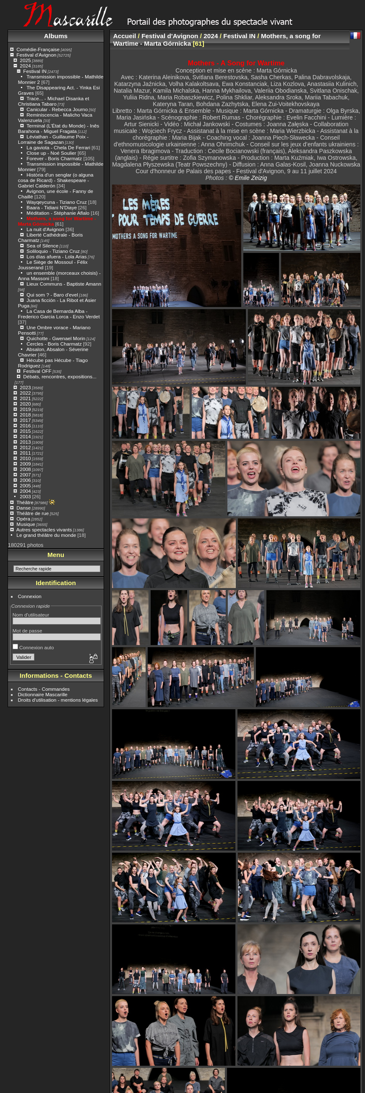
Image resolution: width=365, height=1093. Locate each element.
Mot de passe (27, 630)
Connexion (30, 596)
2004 (25, 491)
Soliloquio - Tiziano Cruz (53, 251)
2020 (25, 403)
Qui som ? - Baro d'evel (52, 294)
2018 (25, 414)
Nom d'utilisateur (31, 614)
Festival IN (35, 71)
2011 (25, 452)
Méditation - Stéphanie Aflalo (57, 213)
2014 (25, 436)
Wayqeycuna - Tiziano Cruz (56, 202)
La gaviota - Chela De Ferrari (58, 147)
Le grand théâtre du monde (46, 535)
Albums (56, 35)
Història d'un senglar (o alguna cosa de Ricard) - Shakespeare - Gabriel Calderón (56, 180)
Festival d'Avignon (36, 54)
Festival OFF (37, 371)
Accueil (124, 35)
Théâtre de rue (32, 513)
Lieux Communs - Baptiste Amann (63, 283)
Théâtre (25, 502)
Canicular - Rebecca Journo (57, 109)
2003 (25, 496)
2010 (25, 458)
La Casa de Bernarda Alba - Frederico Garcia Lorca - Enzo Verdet (59, 313)
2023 (25, 387)
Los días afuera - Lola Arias (56, 256)
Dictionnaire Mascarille (43, 694)
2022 (25, 393)
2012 (25, 447)
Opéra (23, 518)
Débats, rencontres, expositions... (59, 376)
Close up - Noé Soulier (51, 153)
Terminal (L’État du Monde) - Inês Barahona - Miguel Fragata (58, 128)
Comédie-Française (38, 49)
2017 (25, 420)
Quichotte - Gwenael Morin (55, 338)
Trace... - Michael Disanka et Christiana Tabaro (53, 101)
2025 (25, 60)
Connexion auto (33, 647)
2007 (25, 474)
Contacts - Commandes (44, 689)
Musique (25, 524)
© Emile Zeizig (248, 177)
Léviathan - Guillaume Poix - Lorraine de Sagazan (53, 139)
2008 (25, 469)
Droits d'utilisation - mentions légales (58, 700)
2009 (25, 463)
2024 (25, 65)
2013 (25, 442)
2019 (25, 409)
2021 (25, 398)
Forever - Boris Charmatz (54, 158)
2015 (25, 431)
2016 (25, 425)
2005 (25, 485)
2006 (25, 480)
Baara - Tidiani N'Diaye (51, 207)
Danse (23, 507)
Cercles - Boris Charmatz (53, 343)
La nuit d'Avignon (45, 229)
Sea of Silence (42, 245)
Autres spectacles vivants (44, 529)
